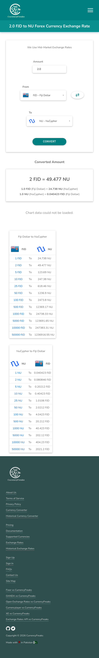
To (30, 112)
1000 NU (18, 428)
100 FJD (18, 300)
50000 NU (18, 449)
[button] (90, 10)
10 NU (18, 394)
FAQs (9, 569)
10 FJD (18, 279)
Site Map (11, 581)
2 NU (18, 380)
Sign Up (10, 557)
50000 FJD (18, 335)
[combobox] (43, 95)
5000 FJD (18, 321)
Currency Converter (16, 510)
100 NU (18, 414)
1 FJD (18, 258)
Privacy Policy (13, 504)
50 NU (18, 407)
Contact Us (12, 575)
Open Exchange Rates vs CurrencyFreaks (28, 601)
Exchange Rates (14, 542)
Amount (38, 61)
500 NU (18, 421)
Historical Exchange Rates (20, 548)
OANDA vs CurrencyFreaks (20, 596)
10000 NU (18, 442)
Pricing (9, 525)
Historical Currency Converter (22, 516)
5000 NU (18, 435)
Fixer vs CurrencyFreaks (19, 590)
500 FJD (18, 307)
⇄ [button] (77, 95)
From (26, 87)
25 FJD (18, 286)
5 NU (18, 387)
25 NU (18, 400)
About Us (11, 492)
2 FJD (18, 265)
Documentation (14, 531)
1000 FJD (18, 314)
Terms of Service (15, 498)
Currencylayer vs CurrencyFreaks (24, 607)
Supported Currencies (18, 536)
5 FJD (18, 272)
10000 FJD (18, 328)
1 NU (18, 373)
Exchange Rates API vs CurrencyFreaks (27, 619)
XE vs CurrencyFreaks (17, 613)
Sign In (9, 563)
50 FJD (18, 293)
